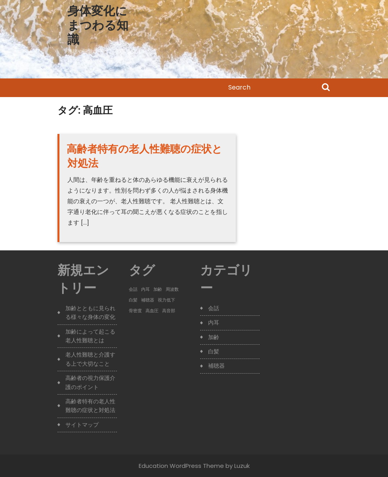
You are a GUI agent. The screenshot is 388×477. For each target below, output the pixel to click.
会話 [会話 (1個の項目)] (133, 289)
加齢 (213, 337)
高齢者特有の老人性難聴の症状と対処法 (144, 156)
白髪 (213, 351)
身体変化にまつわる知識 (97, 25)
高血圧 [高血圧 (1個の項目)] (152, 311)
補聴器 (216, 366)
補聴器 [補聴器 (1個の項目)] (147, 300)
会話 (213, 308)
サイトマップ (82, 425)
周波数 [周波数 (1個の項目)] (172, 289)
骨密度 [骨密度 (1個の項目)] (135, 311)
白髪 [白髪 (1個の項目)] (133, 300)
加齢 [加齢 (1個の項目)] (157, 289)
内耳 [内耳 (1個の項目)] (145, 289)
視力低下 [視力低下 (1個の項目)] (166, 300)
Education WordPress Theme (181, 466)
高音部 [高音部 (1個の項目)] (168, 311)
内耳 (213, 322)
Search (326, 88)
